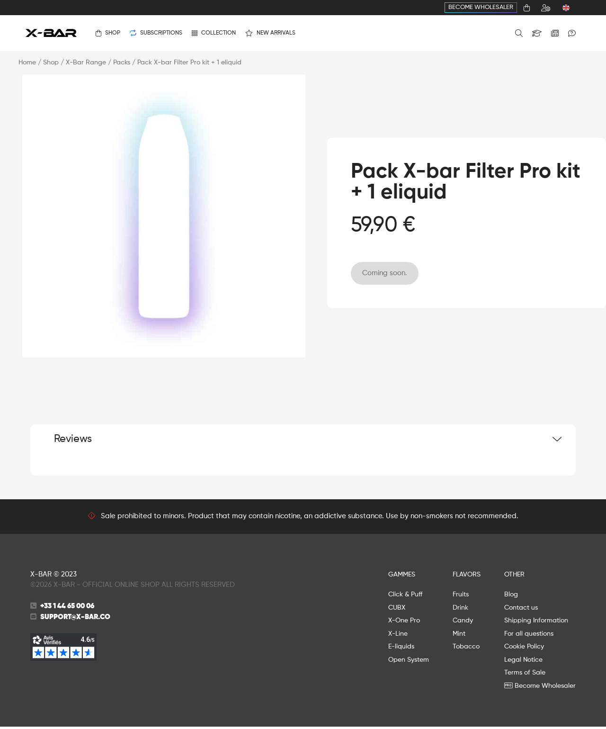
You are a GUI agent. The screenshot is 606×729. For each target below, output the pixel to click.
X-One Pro (404, 623)
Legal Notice (523, 661)
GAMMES (401, 576)
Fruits (461, 597)
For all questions (528, 635)
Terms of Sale (524, 675)
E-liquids (401, 649)
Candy (463, 623)
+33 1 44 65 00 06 (67, 608)
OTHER (514, 576)
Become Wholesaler (480, 7)
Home (27, 62)
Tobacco (466, 649)
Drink (460, 609)
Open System (408, 661)
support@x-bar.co (75, 618)
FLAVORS (467, 576)
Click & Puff (405, 597)
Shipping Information (536, 623)
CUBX (396, 609)
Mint (459, 635)
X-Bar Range (86, 62)
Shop (51, 62)
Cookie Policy (524, 649)
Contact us (521, 609)
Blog (511, 597)
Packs (121, 62)
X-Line (398, 635)
